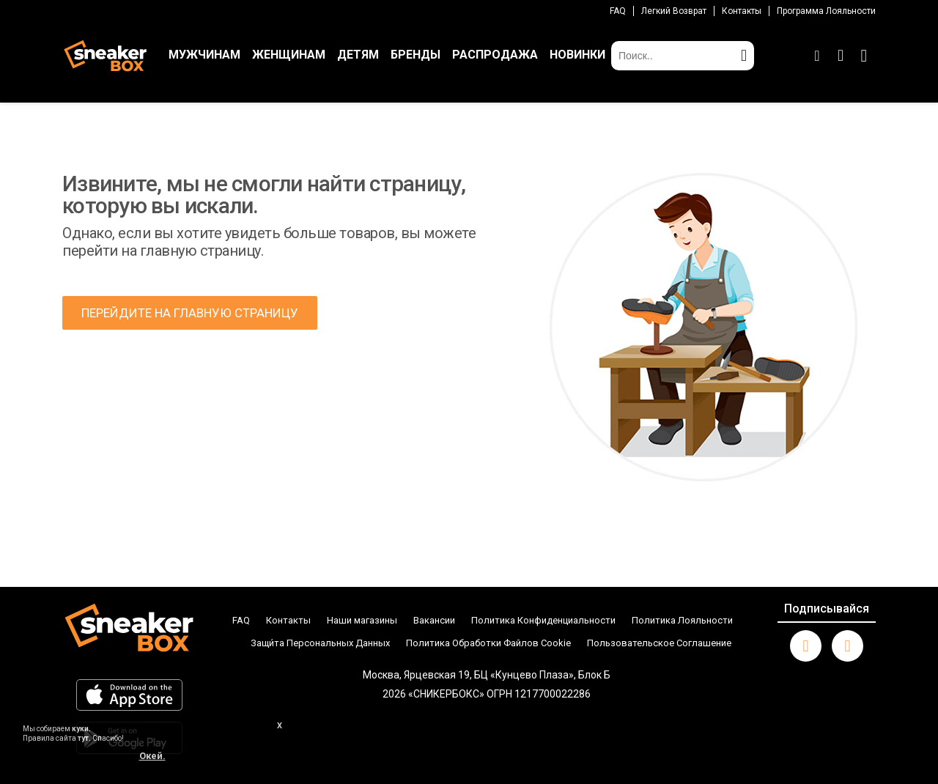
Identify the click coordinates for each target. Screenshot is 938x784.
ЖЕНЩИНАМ (288, 55)
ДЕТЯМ (358, 55)
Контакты (741, 11)
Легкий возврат (673, 11)
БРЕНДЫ (415, 55)
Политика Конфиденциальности (543, 620)
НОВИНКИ (577, 55)
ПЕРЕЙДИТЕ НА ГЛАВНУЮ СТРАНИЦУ (189, 313)
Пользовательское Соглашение (659, 642)
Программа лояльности (826, 11)
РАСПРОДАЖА (495, 55)
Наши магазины (362, 620)
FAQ (618, 11)
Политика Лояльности (682, 620)
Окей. (152, 755)
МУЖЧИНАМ (204, 55)
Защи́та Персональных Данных (320, 642)
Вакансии (434, 620)
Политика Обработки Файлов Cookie (488, 642)
